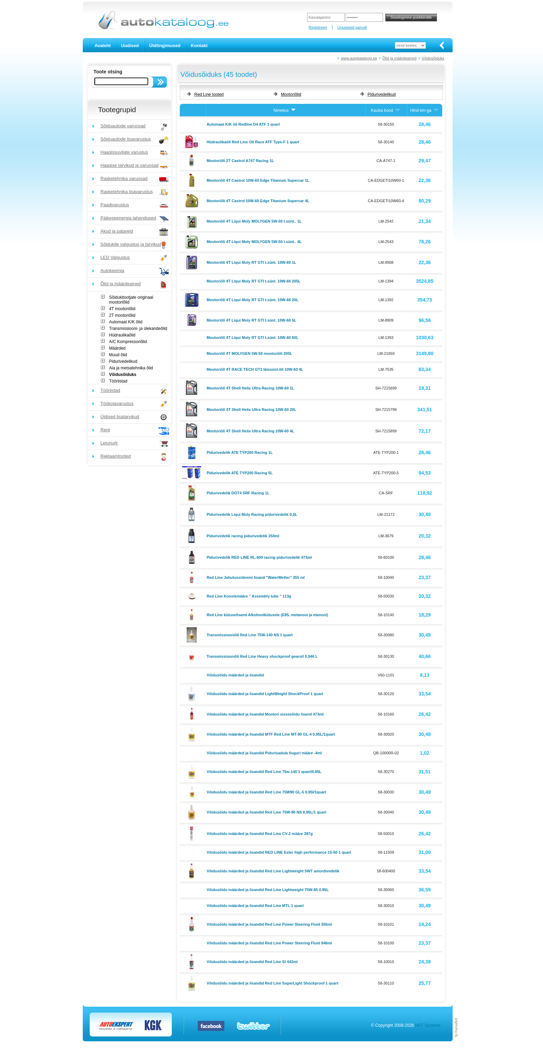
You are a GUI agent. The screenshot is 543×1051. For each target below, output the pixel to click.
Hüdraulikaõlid (122, 335)
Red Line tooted (209, 94)
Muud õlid (118, 354)
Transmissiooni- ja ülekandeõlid (138, 328)
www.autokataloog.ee (359, 58)
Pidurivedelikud (123, 361)
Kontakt (199, 45)
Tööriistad (118, 381)
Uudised (130, 45)
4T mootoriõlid (122, 308)
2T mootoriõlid (122, 315)
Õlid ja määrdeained (399, 58)
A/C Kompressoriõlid (128, 341)
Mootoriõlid (291, 94)
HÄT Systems (427, 1025)
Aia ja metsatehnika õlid (131, 368)
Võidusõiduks (433, 58)
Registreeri (318, 27)
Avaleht (102, 45)
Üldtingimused (164, 45)
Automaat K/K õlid (125, 322)
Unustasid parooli (352, 27)
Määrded (117, 348)
